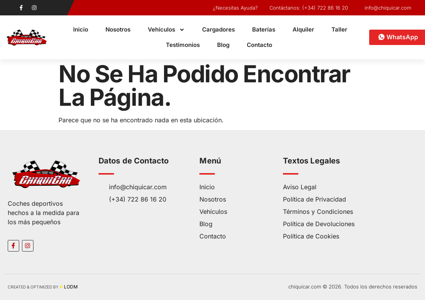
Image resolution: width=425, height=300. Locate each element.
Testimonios (183, 44)
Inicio (80, 29)
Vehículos (166, 30)
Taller (339, 29)
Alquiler (303, 29)
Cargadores (218, 29)
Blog (223, 44)
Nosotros (118, 29)
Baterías (263, 29)
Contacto (259, 44)
